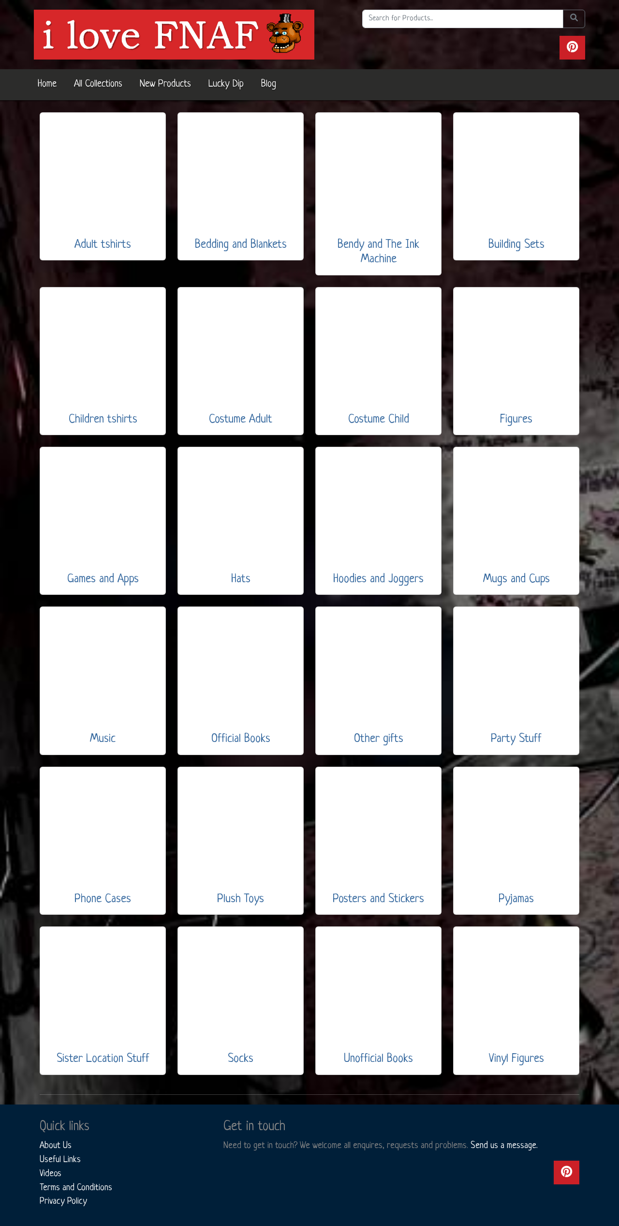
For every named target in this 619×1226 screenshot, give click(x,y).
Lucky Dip (226, 84)
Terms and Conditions (76, 1188)
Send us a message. (504, 1145)
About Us (56, 1145)
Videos (50, 1174)
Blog (268, 84)
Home (47, 84)
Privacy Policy (63, 1201)
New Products (165, 84)
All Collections (98, 84)
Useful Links (60, 1160)
